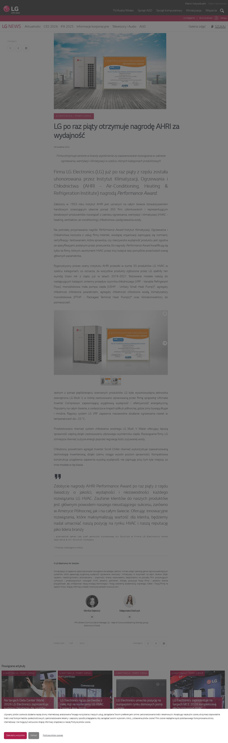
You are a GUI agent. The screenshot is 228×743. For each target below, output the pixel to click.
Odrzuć (34, 735)
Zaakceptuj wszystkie (15, 735)
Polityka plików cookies (53, 735)
